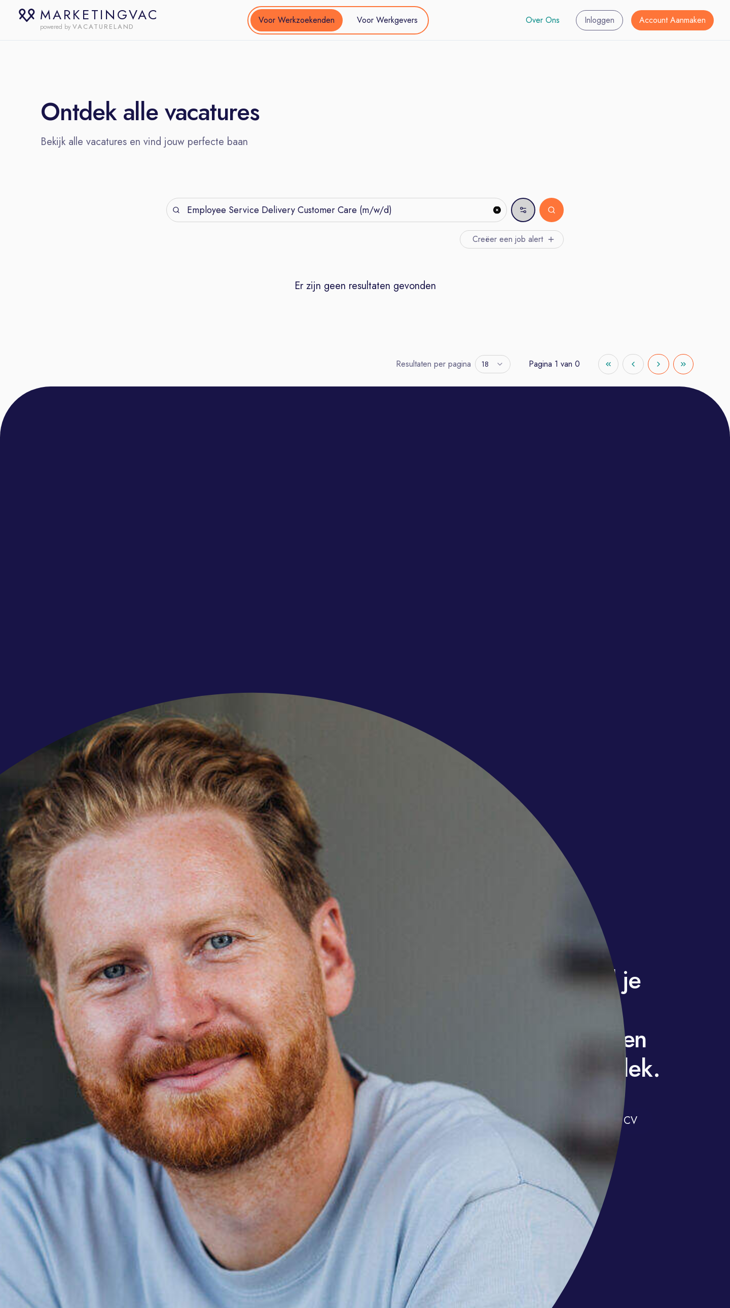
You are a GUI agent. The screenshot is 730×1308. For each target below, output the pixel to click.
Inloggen (599, 20)
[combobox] (492, 364)
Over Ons (543, 20)
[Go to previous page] (633, 364)
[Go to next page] (658, 364)
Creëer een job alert (513, 239)
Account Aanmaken (672, 20)
